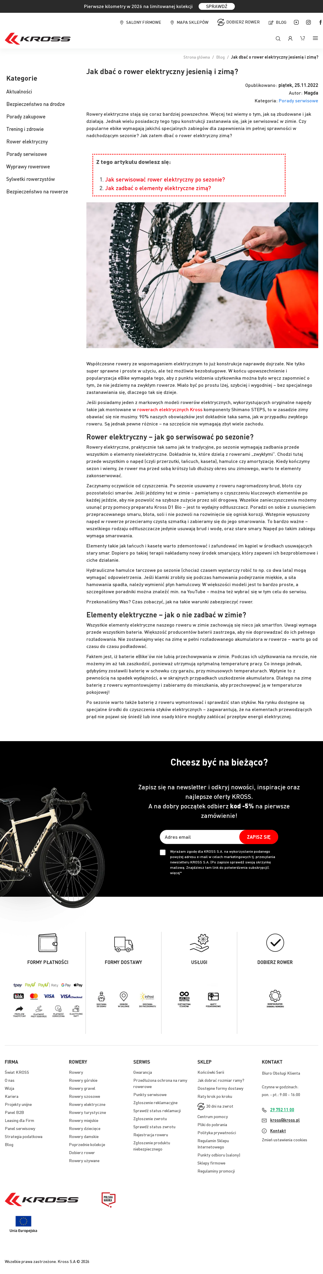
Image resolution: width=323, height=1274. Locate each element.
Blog (281, 22)
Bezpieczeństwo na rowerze (37, 191)
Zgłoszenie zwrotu (150, 1118)
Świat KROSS (17, 1072)
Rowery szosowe (84, 1096)
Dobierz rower (243, 21)
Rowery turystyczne (87, 1112)
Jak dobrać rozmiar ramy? (220, 1080)
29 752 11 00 (282, 1109)
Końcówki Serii (210, 1072)
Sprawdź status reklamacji (157, 1110)
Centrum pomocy (212, 1116)
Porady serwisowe (298, 100)
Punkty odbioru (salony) (218, 1154)
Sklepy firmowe (211, 1162)
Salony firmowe (143, 22)
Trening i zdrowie (25, 129)
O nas (10, 1080)
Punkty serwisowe (150, 1094)
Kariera (11, 1096)
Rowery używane (84, 1160)
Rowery (76, 1072)
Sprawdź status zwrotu (154, 1126)
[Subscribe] (258, 837)
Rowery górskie (83, 1080)
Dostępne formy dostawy (220, 1088)
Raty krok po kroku (214, 1096)
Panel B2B (14, 1112)
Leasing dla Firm (19, 1120)
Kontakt (278, 1130)
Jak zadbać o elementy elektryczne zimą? (158, 188)
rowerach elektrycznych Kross (169, 409)
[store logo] (38, 39)
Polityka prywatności (216, 1132)
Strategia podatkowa (23, 1136)
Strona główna (196, 57)
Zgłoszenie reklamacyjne (155, 1102)
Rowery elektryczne (87, 1104)
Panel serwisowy (20, 1128)
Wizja (9, 1088)
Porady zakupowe (25, 116)
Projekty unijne (18, 1104)
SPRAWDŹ (216, 6)
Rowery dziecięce (84, 1128)
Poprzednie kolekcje (87, 1144)
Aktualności (19, 91)
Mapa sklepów (192, 22)
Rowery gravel (82, 1088)
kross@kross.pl (285, 1120)
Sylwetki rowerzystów (30, 179)
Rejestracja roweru (150, 1134)
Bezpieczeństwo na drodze (35, 104)
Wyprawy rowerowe (28, 166)
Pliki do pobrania (212, 1124)
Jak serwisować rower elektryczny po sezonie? (165, 179)
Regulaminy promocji (216, 1170)
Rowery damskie (84, 1136)
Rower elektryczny (27, 141)
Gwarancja (142, 1072)
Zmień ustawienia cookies (284, 1139)
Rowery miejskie (83, 1120)
